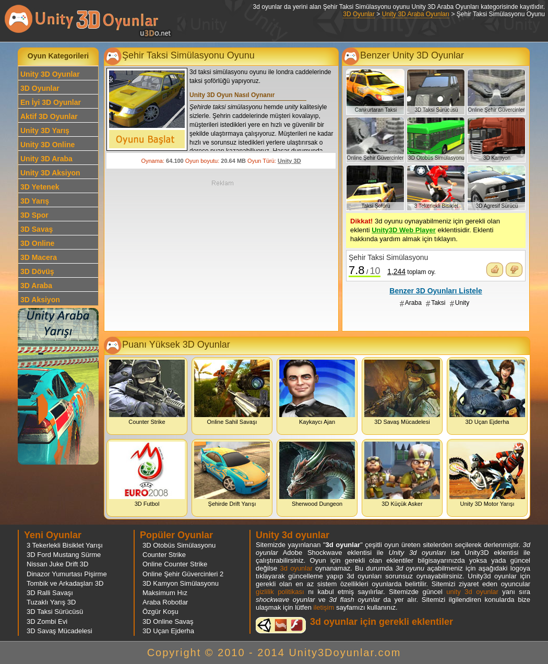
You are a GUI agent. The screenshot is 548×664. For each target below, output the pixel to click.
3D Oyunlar (359, 14)
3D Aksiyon (40, 299)
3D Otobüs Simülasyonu (179, 545)
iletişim (324, 607)
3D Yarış (34, 201)
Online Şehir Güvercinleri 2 (182, 574)
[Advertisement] (222, 254)
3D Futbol (147, 474)
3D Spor (34, 215)
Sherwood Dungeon (317, 474)
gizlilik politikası (280, 592)
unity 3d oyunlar (472, 592)
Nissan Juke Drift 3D (57, 564)
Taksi (438, 302)
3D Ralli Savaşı (50, 593)
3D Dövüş (37, 271)
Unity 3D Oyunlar (50, 74)
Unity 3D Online (47, 144)
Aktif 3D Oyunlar (49, 116)
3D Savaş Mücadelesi (402, 392)
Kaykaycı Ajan (317, 392)
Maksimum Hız (164, 593)
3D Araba (36, 285)
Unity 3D (289, 161)
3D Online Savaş (168, 621)
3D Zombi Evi (47, 621)
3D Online (37, 243)
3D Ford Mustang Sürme (64, 555)
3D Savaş (36, 229)
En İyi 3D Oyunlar (50, 102)
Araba (413, 302)
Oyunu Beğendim (494, 270)
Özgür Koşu (160, 611)
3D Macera (38, 257)
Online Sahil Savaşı (232, 392)
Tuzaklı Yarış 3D (51, 602)
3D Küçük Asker (402, 474)
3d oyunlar (296, 568)
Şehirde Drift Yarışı (232, 474)
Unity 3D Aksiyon (50, 173)
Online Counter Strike (174, 564)
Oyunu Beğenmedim (514, 270)
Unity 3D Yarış (44, 130)
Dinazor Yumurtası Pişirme (67, 574)
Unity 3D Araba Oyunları (415, 14)
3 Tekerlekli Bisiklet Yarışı (65, 545)
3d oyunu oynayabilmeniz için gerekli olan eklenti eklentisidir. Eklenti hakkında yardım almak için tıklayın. (425, 230)
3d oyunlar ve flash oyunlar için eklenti (281, 625)
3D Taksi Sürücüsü (55, 611)
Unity (462, 302)
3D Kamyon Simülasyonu (180, 583)
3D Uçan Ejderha (487, 392)
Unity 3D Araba (46, 159)
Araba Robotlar (165, 602)
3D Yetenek (39, 187)
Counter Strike (147, 392)
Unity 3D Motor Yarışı (487, 474)
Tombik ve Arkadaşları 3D (65, 583)
